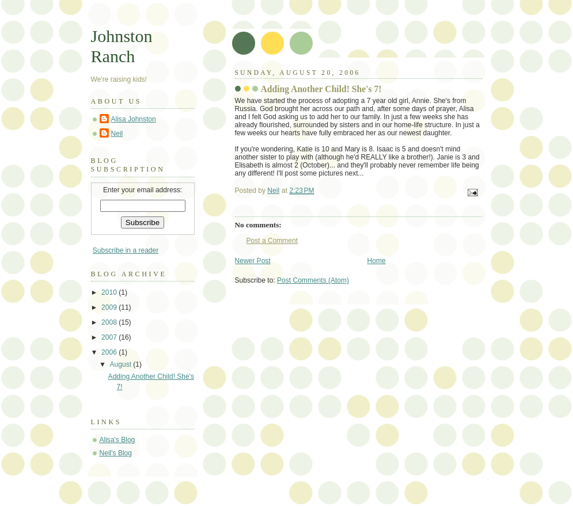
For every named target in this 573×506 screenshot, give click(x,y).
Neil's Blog (116, 453)
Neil (117, 134)
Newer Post (253, 261)
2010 (110, 292)
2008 (110, 322)
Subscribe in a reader (125, 250)
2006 (110, 352)
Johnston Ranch (122, 46)
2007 (110, 337)
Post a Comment (272, 241)
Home (376, 261)
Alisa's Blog (117, 440)
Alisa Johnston (133, 119)
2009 (110, 307)
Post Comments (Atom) (313, 280)
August (122, 364)
